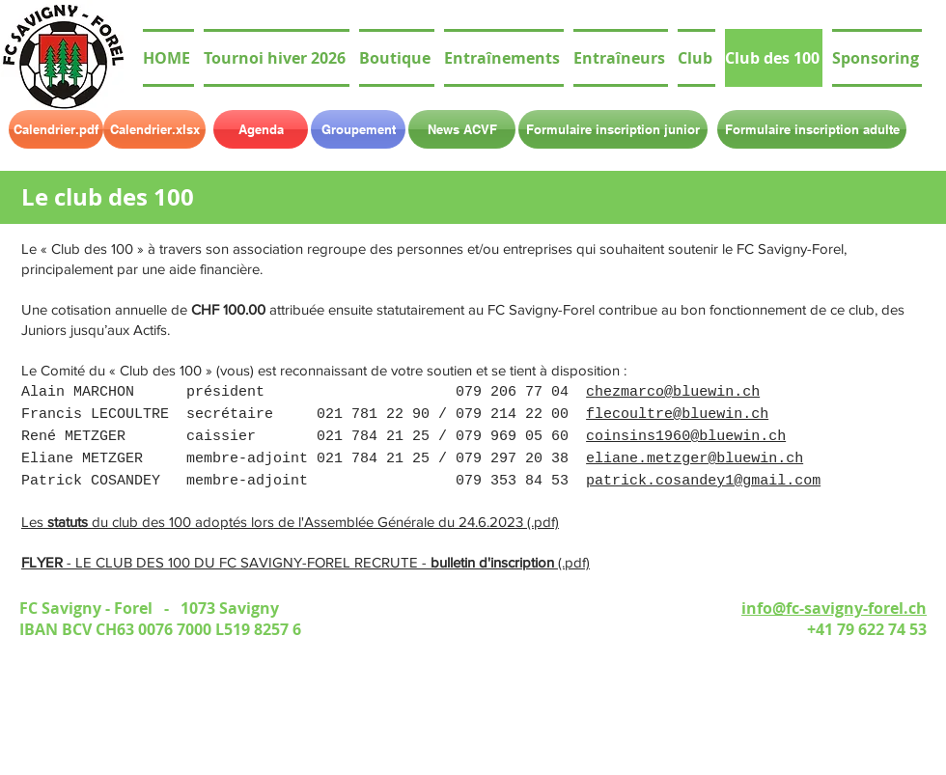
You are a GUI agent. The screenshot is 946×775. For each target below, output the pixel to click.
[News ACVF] (461, 129)
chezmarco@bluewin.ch (673, 392)
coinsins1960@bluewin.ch (686, 437)
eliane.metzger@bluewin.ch (694, 459)
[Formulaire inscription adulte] (811, 129)
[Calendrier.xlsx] (154, 129)
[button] (696, 58)
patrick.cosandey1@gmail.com (703, 481)
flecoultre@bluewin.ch (677, 414)
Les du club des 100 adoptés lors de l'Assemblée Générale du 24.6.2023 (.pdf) (290, 521)
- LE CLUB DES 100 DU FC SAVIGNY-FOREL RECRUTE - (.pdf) (305, 562)
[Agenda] (260, 129)
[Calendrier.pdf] (56, 129)
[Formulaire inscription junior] (613, 129)
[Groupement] (358, 129)
